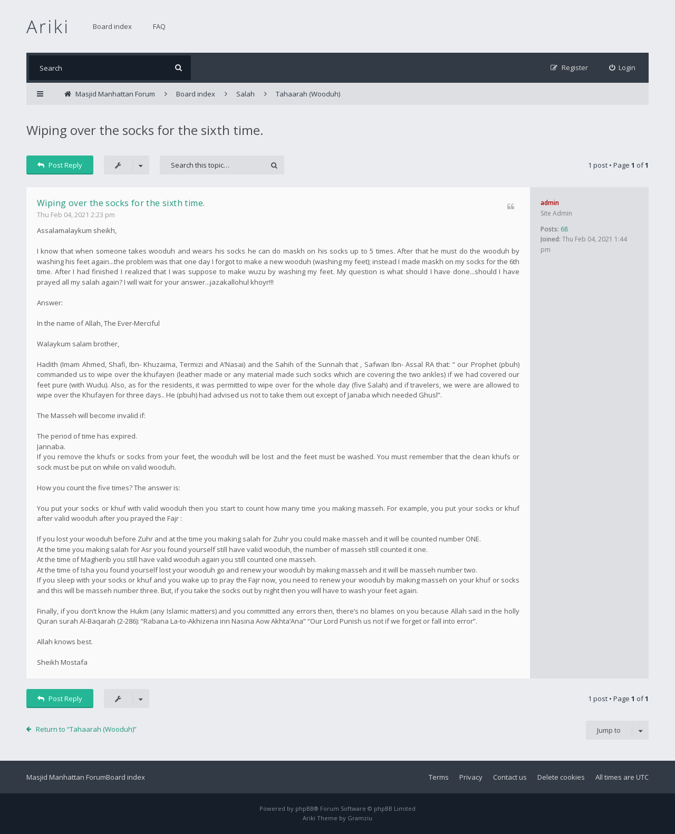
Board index (112, 26)
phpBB (304, 808)
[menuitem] (623, 67)
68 (564, 229)
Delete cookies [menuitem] (561, 777)
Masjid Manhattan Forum (66, 777)
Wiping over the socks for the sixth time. (145, 130)
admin (550, 202)
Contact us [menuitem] (510, 777)
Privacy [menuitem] (471, 777)
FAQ (159, 26)
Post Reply (59, 165)
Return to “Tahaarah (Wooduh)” (86, 729)
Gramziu (360, 818)
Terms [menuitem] (439, 777)
